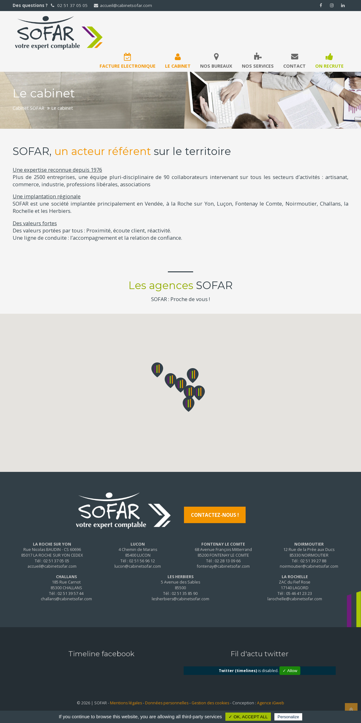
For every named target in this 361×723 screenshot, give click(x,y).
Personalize (288, 716)
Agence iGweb (270, 703)
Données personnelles (166, 703)
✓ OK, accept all (248, 716)
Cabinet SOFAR (28, 108)
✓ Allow (290, 670)
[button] (181, 385)
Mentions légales (126, 703)
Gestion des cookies (210, 703)
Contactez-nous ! (215, 515)
